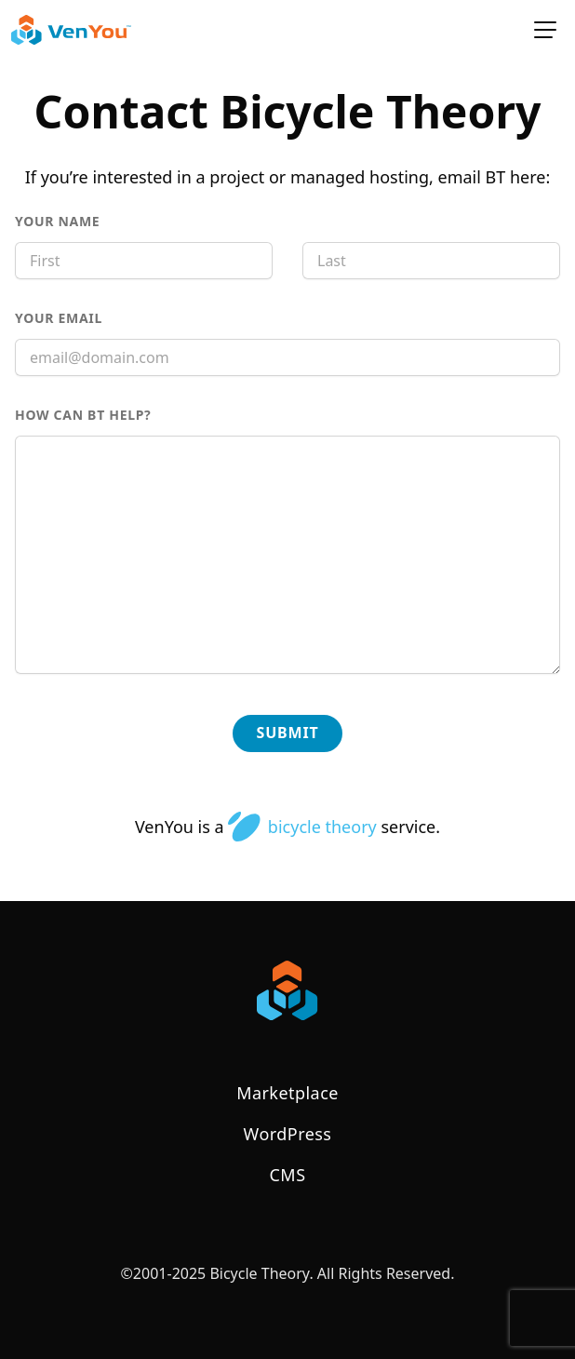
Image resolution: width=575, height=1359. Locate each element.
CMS (288, 1175)
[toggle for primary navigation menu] (545, 29)
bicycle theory (302, 826)
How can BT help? (123, 415)
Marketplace (287, 1093)
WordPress (288, 1134)
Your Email (98, 318)
